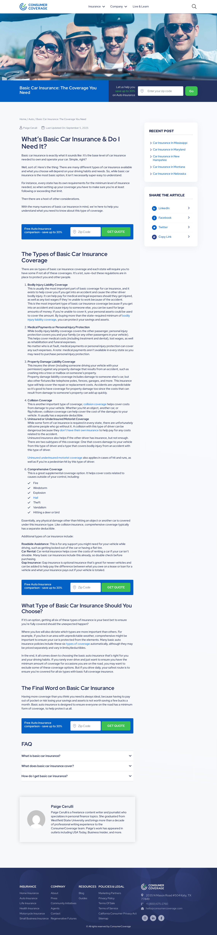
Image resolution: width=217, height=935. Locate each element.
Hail (35, 497)
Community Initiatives (63, 903)
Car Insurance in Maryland (169, 149)
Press (54, 898)
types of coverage (78, 643)
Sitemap (103, 918)
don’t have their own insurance (79, 430)
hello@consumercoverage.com (161, 908)
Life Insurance (28, 903)
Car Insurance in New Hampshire (166, 158)
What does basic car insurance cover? (47, 766)
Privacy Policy (106, 898)
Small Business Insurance (34, 918)
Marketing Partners (110, 893)
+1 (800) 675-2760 (154, 903)
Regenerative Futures (63, 918)
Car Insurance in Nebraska (169, 174)
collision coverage (95, 404)
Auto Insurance (28, 898)
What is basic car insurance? (40, 756)
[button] (77, 756)
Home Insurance (29, 893)
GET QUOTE (116, 232)
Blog (81, 893)
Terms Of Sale (107, 903)
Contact (55, 913)
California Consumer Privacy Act (118, 913)
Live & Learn (141, 6)
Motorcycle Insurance (32, 913)
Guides (83, 898)
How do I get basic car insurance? (44, 776)
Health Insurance (29, 908)
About (54, 893)
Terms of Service (108, 908)
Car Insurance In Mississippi (170, 143)
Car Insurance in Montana (169, 167)
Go (191, 91)
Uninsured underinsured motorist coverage (55, 458)
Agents (55, 908)
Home (23, 119)
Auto (31, 119)
